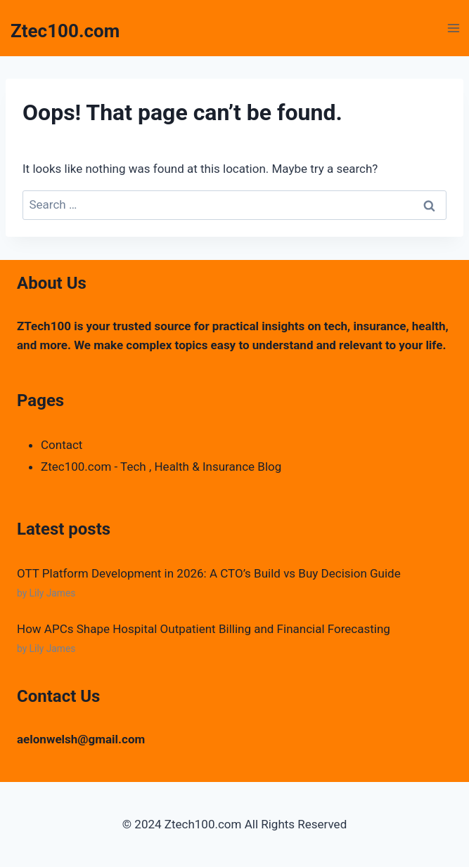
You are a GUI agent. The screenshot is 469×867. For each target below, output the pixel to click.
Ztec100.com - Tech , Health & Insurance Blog (161, 466)
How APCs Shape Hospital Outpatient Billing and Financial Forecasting (203, 629)
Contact (61, 445)
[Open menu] (453, 28)
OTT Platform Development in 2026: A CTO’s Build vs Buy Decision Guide (209, 573)
